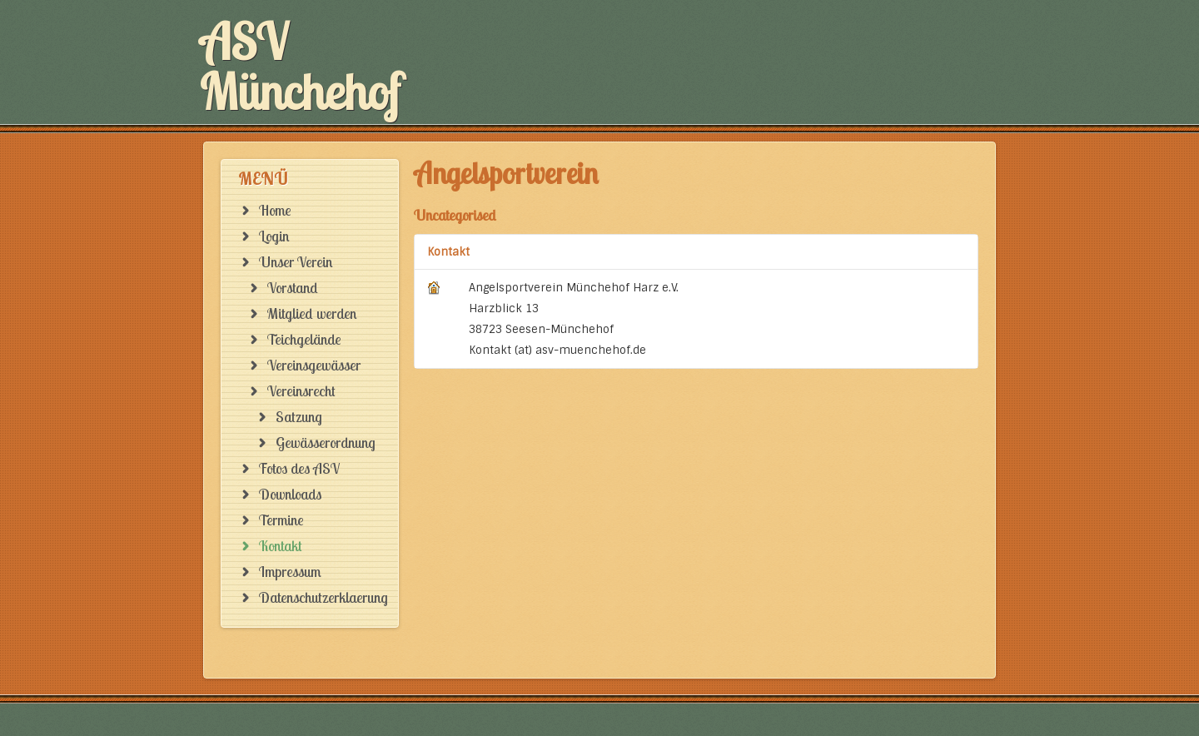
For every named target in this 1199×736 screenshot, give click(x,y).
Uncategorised (455, 215)
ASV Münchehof (300, 66)
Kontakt (448, 252)
